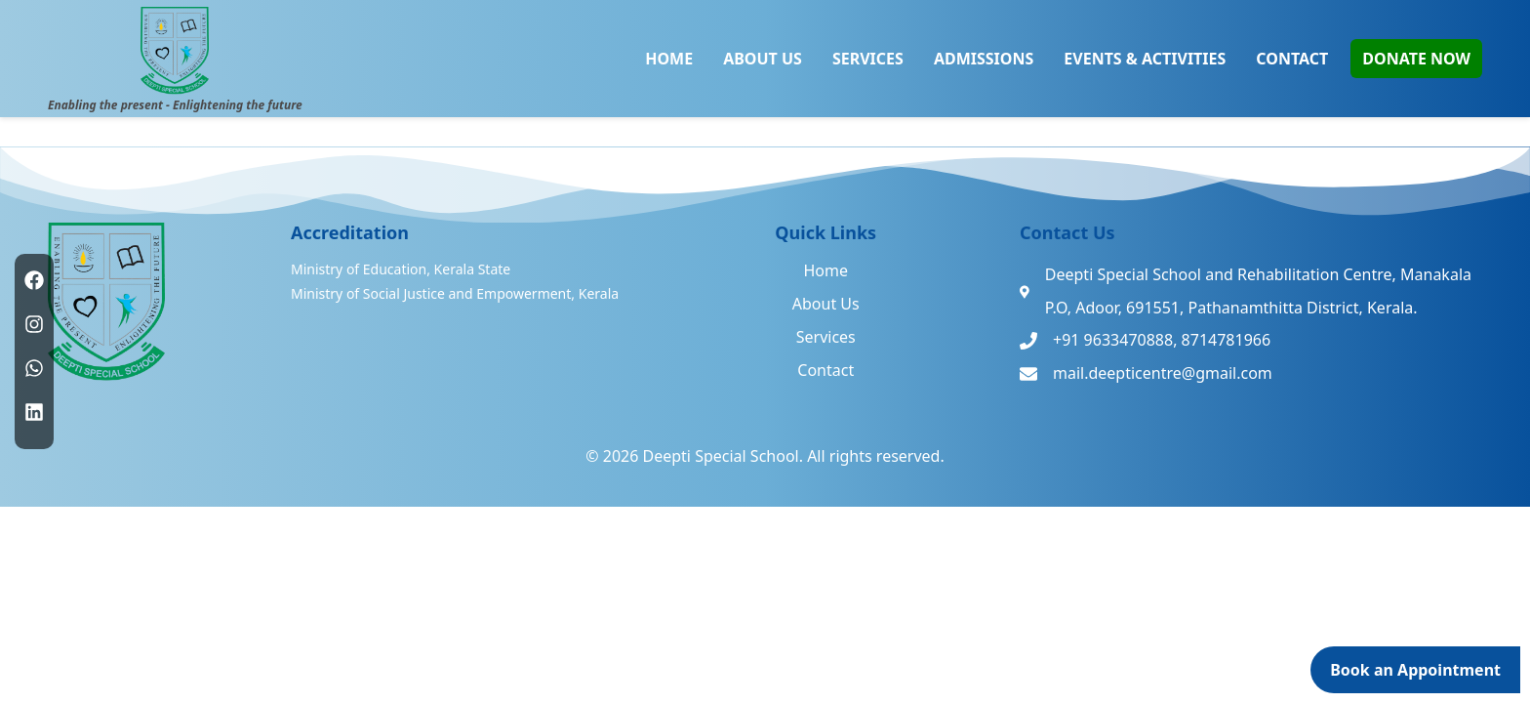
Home (825, 270)
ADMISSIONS (983, 58)
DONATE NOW (1416, 58)
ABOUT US (762, 58)
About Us (826, 303)
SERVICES (868, 58)
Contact (825, 370)
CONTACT (1292, 58)
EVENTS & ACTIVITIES (1145, 58)
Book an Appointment (1415, 670)
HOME (669, 58)
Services (826, 337)
